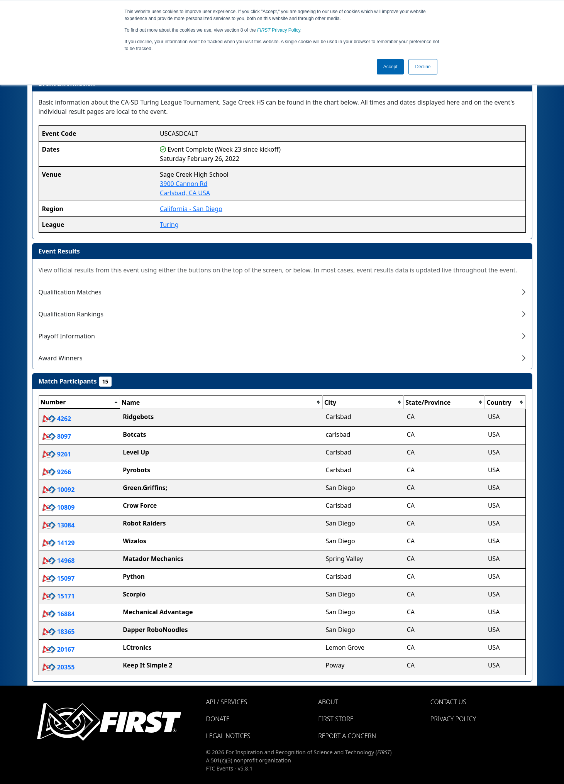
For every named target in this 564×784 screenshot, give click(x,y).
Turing (169, 224)
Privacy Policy (278, 30)
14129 (58, 543)
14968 (58, 560)
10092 (58, 489)
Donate (218, 719)
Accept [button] (390, 66)
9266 (56, 472)
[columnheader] (79, 402)
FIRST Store (336, 719)
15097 (58, 578)
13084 (58, 525)
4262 (56, 418)
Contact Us (448, 702)
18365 (58, 631)
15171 (58, 596)
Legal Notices (228, 736)
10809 (58, 507)
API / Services (226, 702)
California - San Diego (191, 208)
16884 (58, 614)
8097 (56, 436)
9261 (56, 454)
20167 (58, 649)
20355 (58, 667)
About (328, 702)
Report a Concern (347, 736)
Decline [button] (422, 66)
